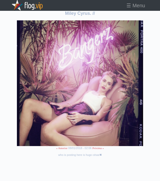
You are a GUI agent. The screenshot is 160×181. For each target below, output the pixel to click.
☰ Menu (135, 5)
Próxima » (98, 148)
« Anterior (62, 148)
